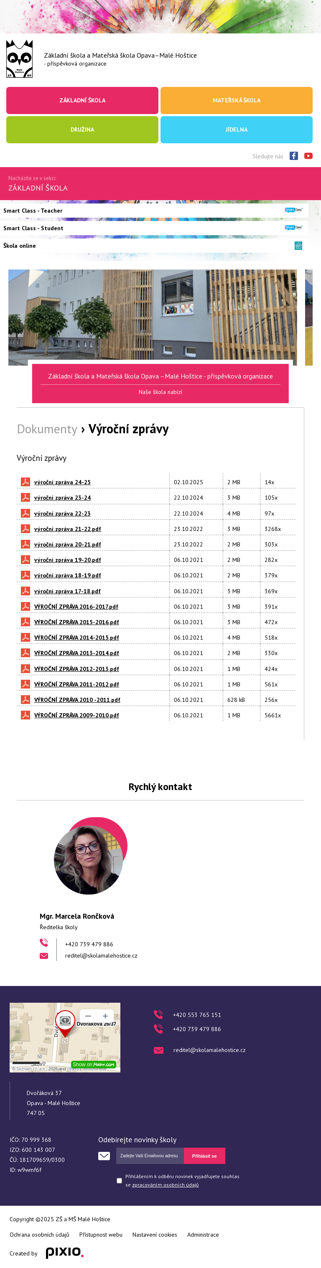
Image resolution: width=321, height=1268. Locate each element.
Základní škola (82, 100)
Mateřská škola (236, 100)
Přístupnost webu (100, 1234)
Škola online (19, 245)
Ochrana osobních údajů (39, 1234)
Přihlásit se (204, 1156)
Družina (82, 129)
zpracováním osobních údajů (165, 1185)
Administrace (203, 1234)
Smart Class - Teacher (32, 210)
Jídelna (236, 129)
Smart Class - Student (33, 228)
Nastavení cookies (154, 1234)
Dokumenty (47, 428)
